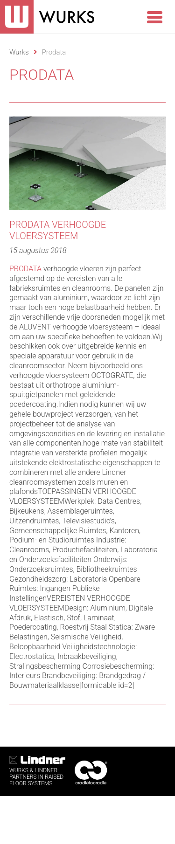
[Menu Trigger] (154, 16)
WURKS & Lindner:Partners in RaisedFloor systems (37, 771)
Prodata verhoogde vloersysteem (57, 230)
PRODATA (25, 268)
